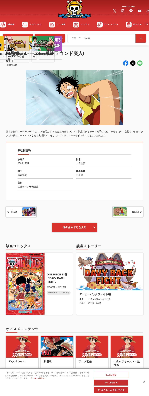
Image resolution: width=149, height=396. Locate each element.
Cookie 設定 (111, 376)
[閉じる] (144, 382)
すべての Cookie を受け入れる (111, 391)
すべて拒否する (111, 383)
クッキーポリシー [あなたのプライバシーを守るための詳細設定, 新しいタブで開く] (38, 379)
